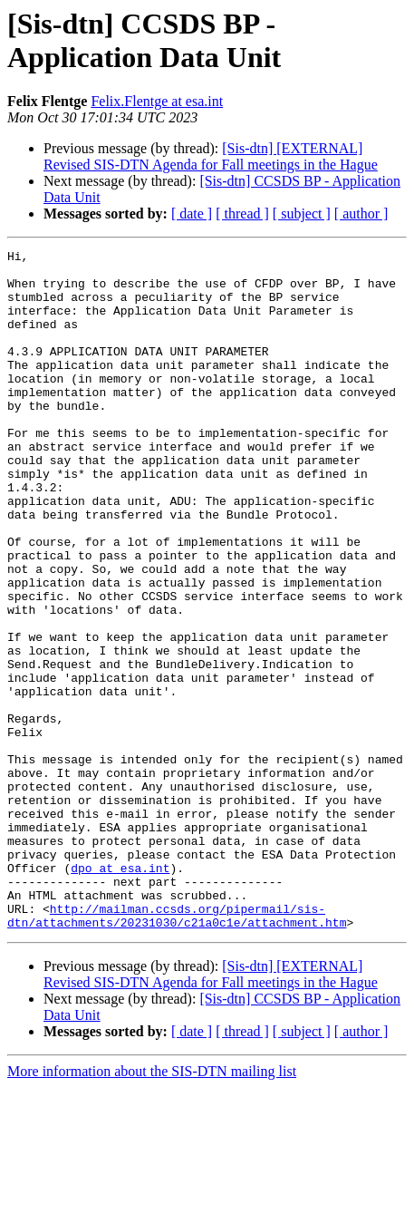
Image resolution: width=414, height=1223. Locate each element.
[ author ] (361, 213)
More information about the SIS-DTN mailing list (151, 1207)
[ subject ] (302, 213)
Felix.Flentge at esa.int (157, 101)
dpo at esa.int (120, 993)
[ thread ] (242, 213)
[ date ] (191, 213)
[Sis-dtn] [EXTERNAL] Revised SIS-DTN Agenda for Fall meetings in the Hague (210, 156)
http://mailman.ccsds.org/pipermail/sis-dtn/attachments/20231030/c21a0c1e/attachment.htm (176, 1050)
